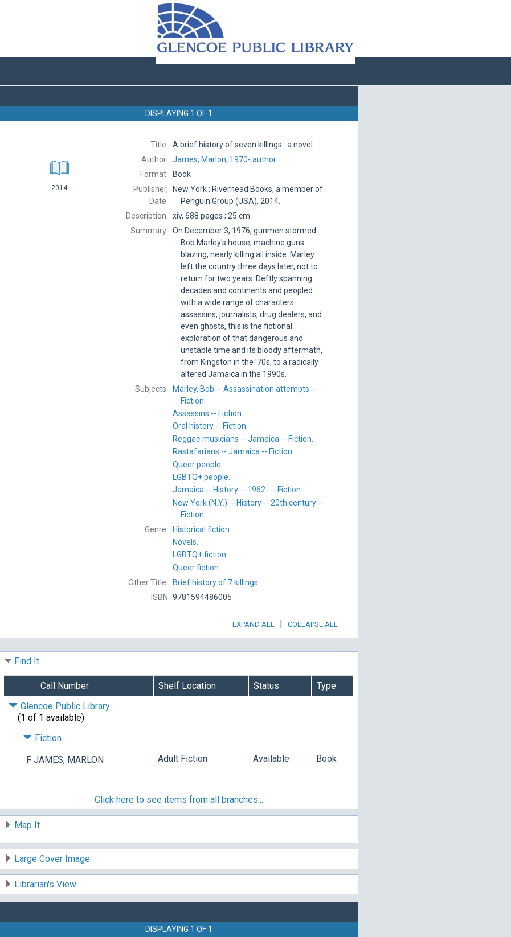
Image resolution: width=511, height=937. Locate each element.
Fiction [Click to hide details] (42, 738)
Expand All (253, 624)
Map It (27, 825)
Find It (26, 661)
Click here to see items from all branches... (179, 799)
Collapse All (313, 624)
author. (225, 159)
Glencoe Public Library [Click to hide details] (59, 706)
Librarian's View (45, 884)
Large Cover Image (52, 858)
